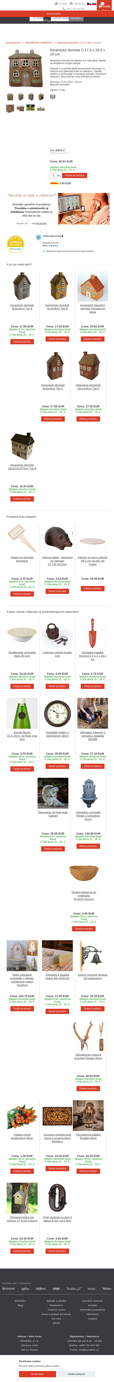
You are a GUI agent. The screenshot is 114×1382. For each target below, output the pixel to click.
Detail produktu (22, 341)
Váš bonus (79, 3)
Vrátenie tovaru (56, 1309)
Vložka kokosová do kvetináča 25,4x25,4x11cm (83, 896)
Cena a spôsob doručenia (56, 1314)
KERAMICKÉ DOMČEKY (38, 43)
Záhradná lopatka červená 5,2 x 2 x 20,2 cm (92, 656)
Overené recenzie (92, 1301)
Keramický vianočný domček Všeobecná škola (92, 309)
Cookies (92, 1318)
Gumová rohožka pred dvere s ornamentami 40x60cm (57, 1138)
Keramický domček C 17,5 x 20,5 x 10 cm (79, 43)
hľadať (76, 17)
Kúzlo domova (13, 43)
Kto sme (56, 1318)
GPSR (56, 1323)
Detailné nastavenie (76, 1374)
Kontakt (63, 3)
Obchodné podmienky (92, 1309)
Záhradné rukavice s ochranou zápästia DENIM (92, 736)
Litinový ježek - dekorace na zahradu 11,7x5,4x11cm (57, 561)
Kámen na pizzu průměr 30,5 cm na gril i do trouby (92, 561)
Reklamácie (56, 1305)
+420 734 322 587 (76, 8)
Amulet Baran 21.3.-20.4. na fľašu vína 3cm (22, 736)
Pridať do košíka (74, 175)
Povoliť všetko (37, 1374)
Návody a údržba (56, 1301)
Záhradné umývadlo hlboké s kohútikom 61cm (88, 816)
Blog (20, 1305)
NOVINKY (20, 1301)
